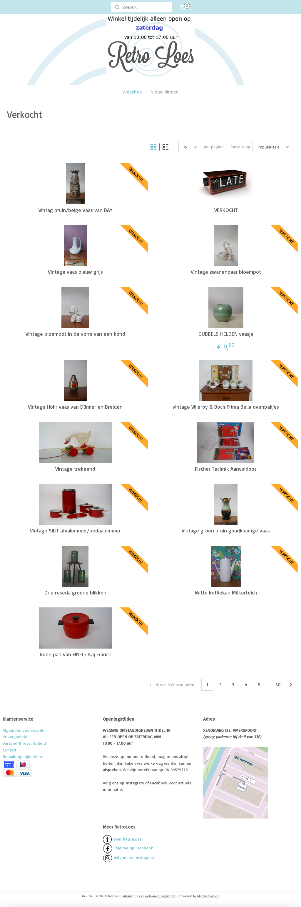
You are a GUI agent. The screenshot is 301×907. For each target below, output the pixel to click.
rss (139, 896)
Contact (9, 749)
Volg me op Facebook (128, 847)
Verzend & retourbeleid (24, 743)
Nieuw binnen (164, 92)
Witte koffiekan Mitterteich (226, 592)
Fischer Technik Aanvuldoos (226, 468)
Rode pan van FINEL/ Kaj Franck (75, 654)
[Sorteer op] (273, 147)
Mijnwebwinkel (208, 896)
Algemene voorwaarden (25, 730)
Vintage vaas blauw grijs (75, 272)
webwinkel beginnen (160, 896)
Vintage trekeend (75, 468)
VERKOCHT (226, 210)
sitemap (128, 896)
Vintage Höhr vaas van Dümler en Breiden (75, 407)
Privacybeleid (15, 736)
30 (277, 684)
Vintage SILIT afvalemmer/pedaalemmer (75, 530)
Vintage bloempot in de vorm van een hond (75, 333)
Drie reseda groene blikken (75, 592)
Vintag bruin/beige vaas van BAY (75, 210)
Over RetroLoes (127, 838)
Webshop (132, 92)
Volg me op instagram (134, 857)
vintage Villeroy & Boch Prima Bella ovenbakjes (226, 407)
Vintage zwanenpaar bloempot (226, 272)
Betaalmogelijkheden (22, 756)
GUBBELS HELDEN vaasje (225, 333)
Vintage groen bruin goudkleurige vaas (226, 530)
